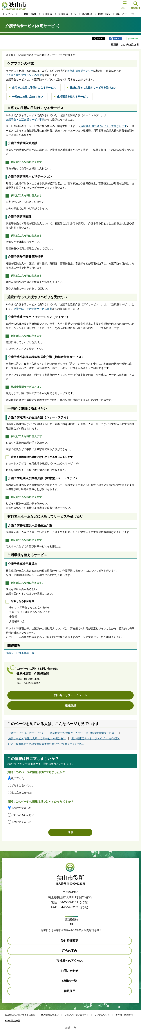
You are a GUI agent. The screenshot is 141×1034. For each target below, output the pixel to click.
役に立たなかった (21, 792)
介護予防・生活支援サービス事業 (25, 119)
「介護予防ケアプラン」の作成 (24, 75)
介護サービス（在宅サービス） (26, 733)
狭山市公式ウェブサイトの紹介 (20, 1015)
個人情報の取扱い (50, 1015)
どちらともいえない (22, 785)
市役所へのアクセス (69, 960)
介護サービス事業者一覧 (20, 653)
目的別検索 (135, 5)
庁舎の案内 (69, 950)
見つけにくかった (21, 821)
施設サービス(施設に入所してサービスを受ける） (37, 738)
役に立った (17, 778)
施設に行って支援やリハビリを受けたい (93, 87)
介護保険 (47, 13)
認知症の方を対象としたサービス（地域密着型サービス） (83, 733)
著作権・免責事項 (124, 1015)
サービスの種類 (83, 13)
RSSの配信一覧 (12, 1020)
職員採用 (69, 991)
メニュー (124, 5)
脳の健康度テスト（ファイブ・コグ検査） (95, 738)
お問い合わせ (69, 970)
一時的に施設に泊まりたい (27, 96)
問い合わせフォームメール (70, 695)
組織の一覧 (69, 980)
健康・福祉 (30, 13)
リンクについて (102, 1015)
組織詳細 (70, 705)
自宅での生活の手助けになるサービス (34, 87)
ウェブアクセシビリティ (76, 1015)
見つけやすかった (21, 807)
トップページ (10, 13)
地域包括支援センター (80, 70)
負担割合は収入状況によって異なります (103, 126)
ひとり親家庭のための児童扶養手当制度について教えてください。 (46, 744)
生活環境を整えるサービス (72, 96)
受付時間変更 (69, 940)
